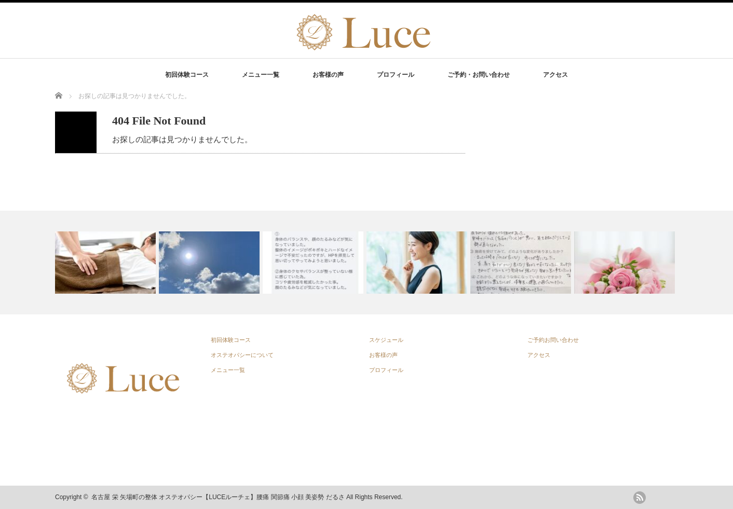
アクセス (555, 74)
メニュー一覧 (260, 74)
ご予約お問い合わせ (553, 340)
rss (639, 497)
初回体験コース (187, 74)
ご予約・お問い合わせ (478, 74)
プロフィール (395, 74)
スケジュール (386, 340)
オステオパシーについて (242, 355)
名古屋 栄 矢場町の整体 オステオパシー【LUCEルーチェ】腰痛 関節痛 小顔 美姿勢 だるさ (217, 497)
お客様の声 (328, 74)
